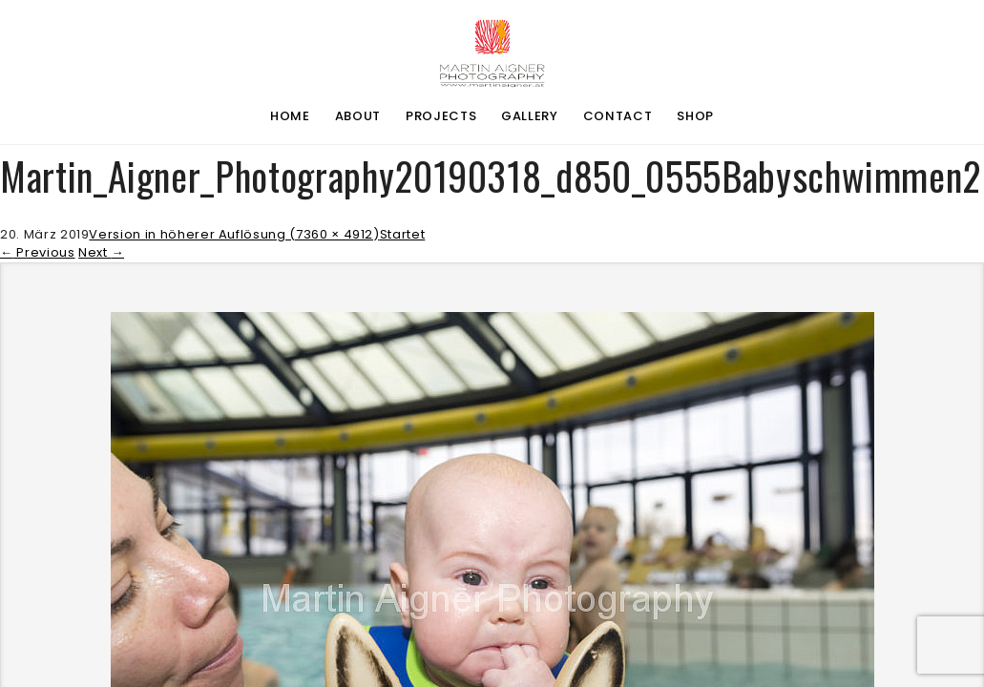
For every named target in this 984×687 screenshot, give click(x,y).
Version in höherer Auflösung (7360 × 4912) (234, 234)
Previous (37, 252)
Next (101, 252)
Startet (403, 234)
